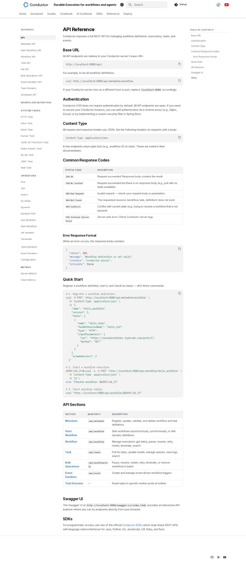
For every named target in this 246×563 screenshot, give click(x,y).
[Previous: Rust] (30, 545)
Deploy (128, 13)
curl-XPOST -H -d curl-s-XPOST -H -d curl (124, 343)
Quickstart (36, 13)
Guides (51, 13)
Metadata (71, 420)
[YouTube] (226, 4)
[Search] (146, 5)
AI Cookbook (84, 13)
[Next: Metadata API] (210, 545)
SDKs (99, 13)
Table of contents (202, 30)
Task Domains (74, 483)
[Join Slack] (218, 4)
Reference (113, 13)
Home (22, 13)
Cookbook (66, 13)
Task (68, 452)
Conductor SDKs (132, 525)
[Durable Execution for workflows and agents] (19, 4)
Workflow (71, 441)
